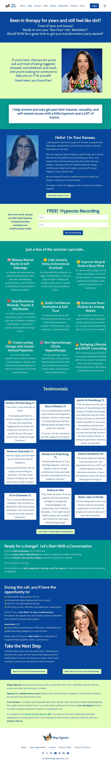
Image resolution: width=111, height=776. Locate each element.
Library (51, 5)
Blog (27, 5)
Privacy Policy (65, 760)
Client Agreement (37, 760)
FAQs (43, 5)
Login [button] (94, 5)
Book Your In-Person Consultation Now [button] (82, 682)
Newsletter (62, 5)
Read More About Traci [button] (58, 195)
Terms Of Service (82, 760)
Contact (35, 5)
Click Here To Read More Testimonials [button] (55, 537)
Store (82, 5)
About (20, 5)
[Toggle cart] (105, 5)
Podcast (73, 5)
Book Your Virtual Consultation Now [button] (29, 682)
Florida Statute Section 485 (39, 726)
